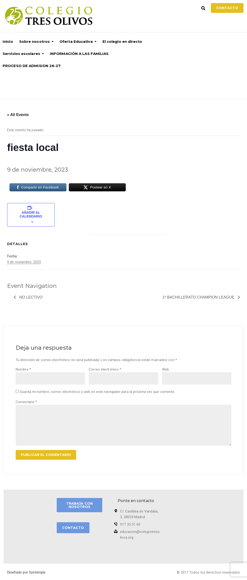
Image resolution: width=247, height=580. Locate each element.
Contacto (227, 8)
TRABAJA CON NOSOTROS (79, 505)
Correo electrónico (105, 369)
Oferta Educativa (76, 41)
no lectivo (30, 297)
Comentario (26, 402)
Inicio (8, 41)
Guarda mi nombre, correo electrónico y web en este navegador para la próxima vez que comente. (97, 392)
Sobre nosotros (34, 41)
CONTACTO (73, 528)
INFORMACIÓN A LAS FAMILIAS (79, 53)
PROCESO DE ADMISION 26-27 (32, 65)
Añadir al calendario (31, 214)
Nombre (23, 369)
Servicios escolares (21, 53)
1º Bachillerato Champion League (199, 297)
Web (165, 369)
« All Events (18, 115)
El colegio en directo (122, 41)
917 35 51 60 (130, 524)
